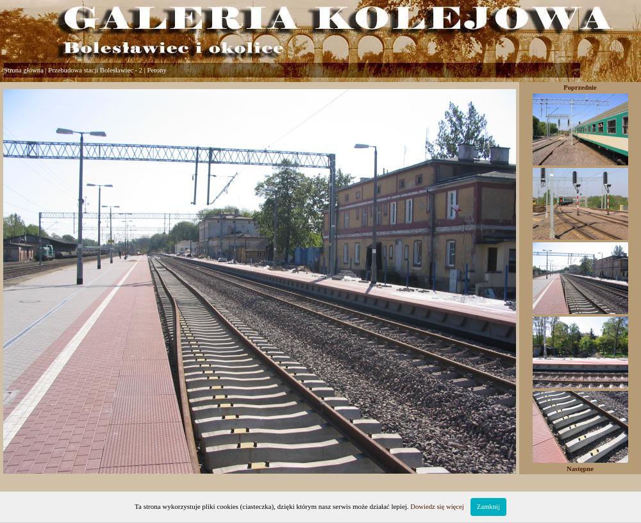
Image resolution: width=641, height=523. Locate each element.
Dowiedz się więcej (436, 506)
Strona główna (24, 70)
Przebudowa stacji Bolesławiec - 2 (95, 70)
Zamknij (488, 506)
